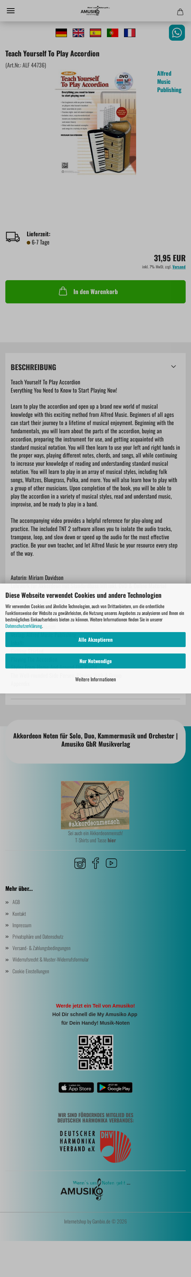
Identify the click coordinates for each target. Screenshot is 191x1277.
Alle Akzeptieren (95, 639)
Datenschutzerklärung (23, 625)
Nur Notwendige (95, 661)
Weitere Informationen (95, 679)
